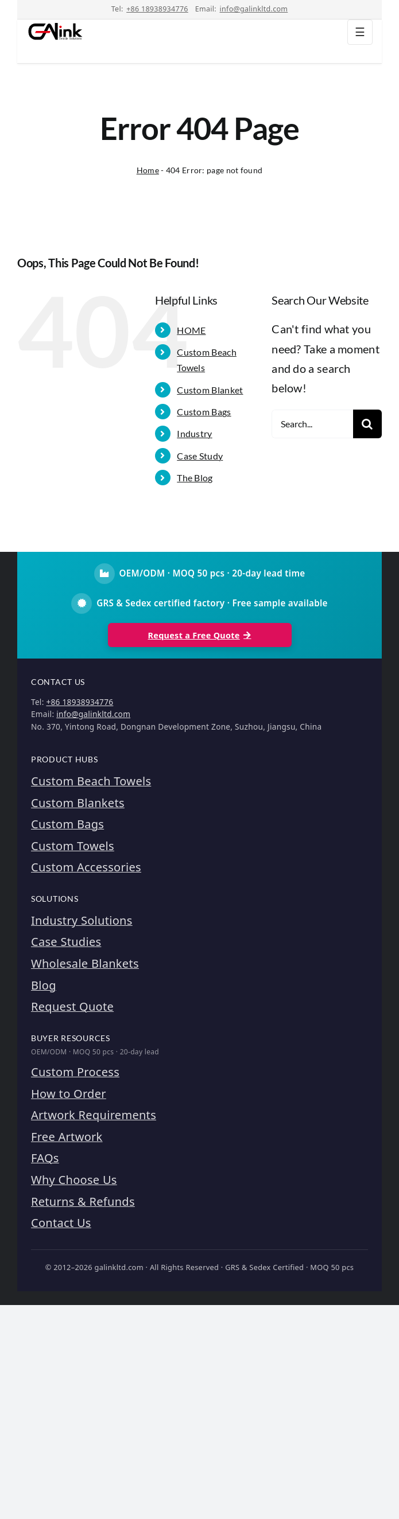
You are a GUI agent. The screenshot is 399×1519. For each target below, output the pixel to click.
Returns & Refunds (83, 1201)
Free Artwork (67, 1136)
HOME (191, 330)
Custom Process (75, 1072)
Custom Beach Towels (91, 781)
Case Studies (66, 941)
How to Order (68, 1093)
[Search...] (312, 424)
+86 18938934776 (157, 9)
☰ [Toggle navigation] (360, 32)
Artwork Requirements (93, 1115)
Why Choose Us (74, 1179)
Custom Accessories (86, 867)
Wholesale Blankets (85, 963)
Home (148, 170)
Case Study (200, 455)
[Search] (367, 424)
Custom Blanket (210, 389)
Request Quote (72, 1006)
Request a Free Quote (199, 635)
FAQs (45, 1158)
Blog (43, 985)
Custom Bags (204, 411)
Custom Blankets (78, 803)
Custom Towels (72, 846)
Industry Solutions (82, 920)
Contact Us (61, 1222)
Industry (194, 433)
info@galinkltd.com (254, 9)
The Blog (194, 477)
